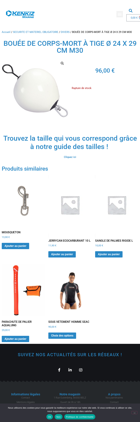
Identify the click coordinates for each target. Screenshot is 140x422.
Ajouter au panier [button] (15, 246)
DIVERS (65, 32)
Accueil (6, 32)
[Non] (134, 412)
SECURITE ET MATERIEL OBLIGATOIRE (35, 32)
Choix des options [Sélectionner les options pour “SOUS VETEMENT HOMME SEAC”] (62, 335)
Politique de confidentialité (80, 417)
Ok (49, 417)
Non (58, 417)
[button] (119, 14)
